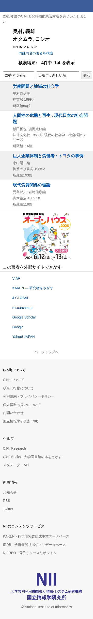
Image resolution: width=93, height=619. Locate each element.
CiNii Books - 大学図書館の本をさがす (32, 457)
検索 (75, 5)
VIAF (16, 278)
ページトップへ (46, 352)
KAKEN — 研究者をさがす (32, 288)
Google (17, 327)
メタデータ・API (16, 465)
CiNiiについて (13, 380)
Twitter (8, 509)
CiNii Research (14, 448)
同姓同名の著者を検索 (36, 53)
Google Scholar (24, 317)
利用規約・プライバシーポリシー (29, 396)
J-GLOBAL (20, 298)
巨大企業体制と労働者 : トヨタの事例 (48, 155)
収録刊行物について (18, 388)
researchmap (22, 308)
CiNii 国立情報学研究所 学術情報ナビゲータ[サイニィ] (21, 6)
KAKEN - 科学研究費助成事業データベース (36, 536)
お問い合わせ (13, 413)
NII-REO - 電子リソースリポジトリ (30, 553)
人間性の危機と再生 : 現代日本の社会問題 (50, 118)
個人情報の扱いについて (22, 405)
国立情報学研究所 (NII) (20, 421)
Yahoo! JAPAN (23, 337)
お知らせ (10, 492)
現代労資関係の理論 (31, 184)
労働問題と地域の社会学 (36, 86)
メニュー (87, 5)
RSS (6, 501)
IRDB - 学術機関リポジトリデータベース (34, 545)
